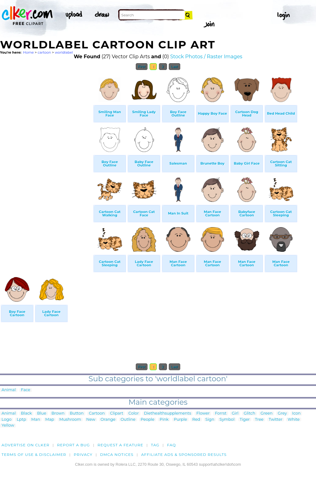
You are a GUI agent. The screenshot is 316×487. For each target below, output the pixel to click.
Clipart (116, 413)
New (90, 420)
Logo (6, 420)
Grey (282, 413)
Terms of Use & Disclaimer (34, 454)
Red (196, 420)
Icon (296, 413)
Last (174, 66)
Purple (180, 420)
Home (28, 52)
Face (25, 390)
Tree (259, 420)
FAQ (171, 445)
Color (133, 413)
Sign (210, 420)
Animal (9, 390)
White (294, 420)
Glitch (249, 413)
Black (26, 413)
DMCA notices (117, 454)
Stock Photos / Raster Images (206, 56)
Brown (58, 413)
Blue (41, 413)
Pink (164, 420)
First (142, 66)
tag (155, 445)
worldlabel (64, 52)
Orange (108, 420)
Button (77, 413)
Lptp (21, 420)
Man (35, 420)
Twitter (275, 420)
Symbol (227, 420)
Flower (203, 413)
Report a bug (73, 445)
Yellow (8, 426)
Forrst (220, 413)
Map (49, 420)
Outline (128, 420)
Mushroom (70, 420)
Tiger (245, 420)
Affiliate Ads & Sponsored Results (184, 454)
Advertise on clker (25, 445)
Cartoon (97, 413)
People (148, 420)
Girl (235, 413)
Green (266, 413)
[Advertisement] (46, 165)
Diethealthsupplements (167, 413)
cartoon (44, 52)
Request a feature (120, 445)
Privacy (83, 454)
